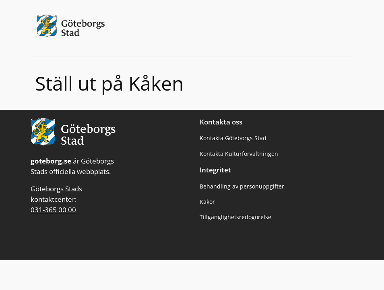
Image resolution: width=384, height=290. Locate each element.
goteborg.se (51, 161)
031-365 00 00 (53, 209)
